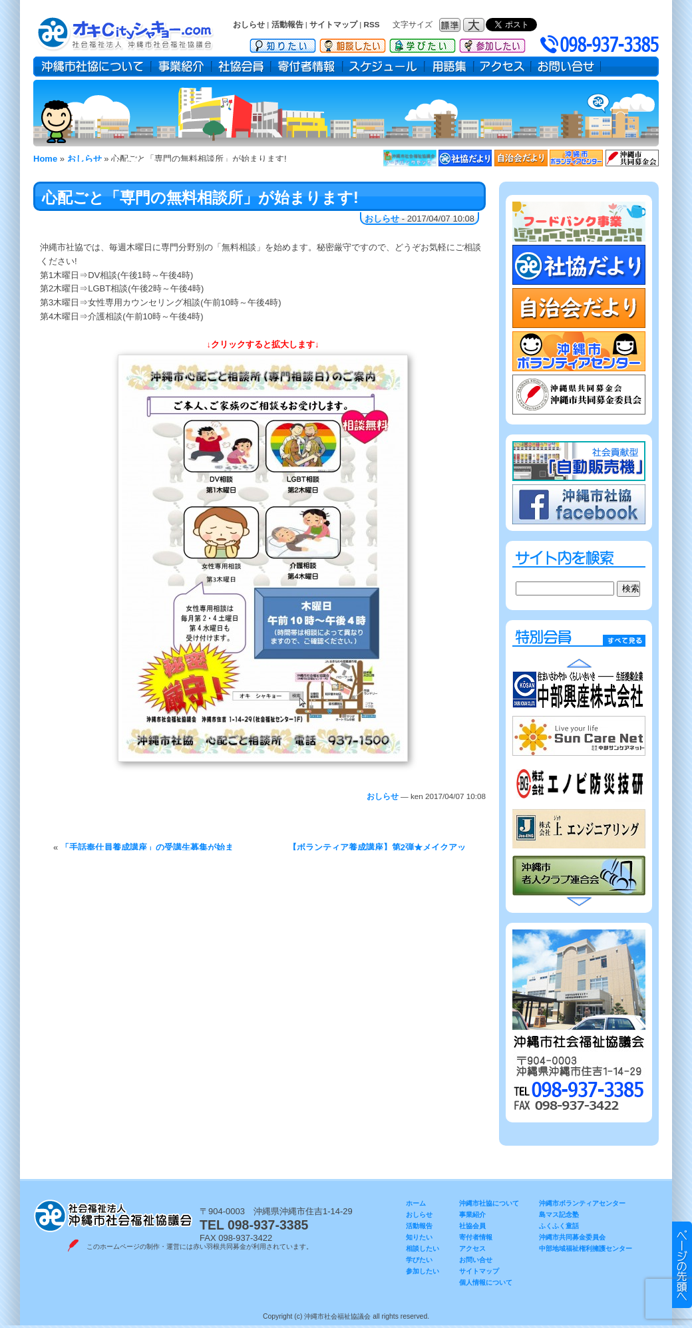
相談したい (352, 43)
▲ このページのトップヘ (682, 1265)
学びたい (422, 43)
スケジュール (384, 67)
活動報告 (287, 24)
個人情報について (485, 1282)
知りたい (283, 43)
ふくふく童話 (559, 1226)
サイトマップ (333, 24)
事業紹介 (181, 67)
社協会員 (241, 67)
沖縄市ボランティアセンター (582, 1203)
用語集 (449, 67)
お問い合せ (566, 67)
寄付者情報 (307, 67)
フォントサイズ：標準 (451, 25)
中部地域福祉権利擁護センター (585, 1248)
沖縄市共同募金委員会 (572, 1237)
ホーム (416, 1203)
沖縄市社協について (92, 67)
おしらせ (249, 24)
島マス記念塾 (559, 1214)
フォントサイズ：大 (475, 25)
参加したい (492, 43)
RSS (372, 24)
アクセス (502, 67)
